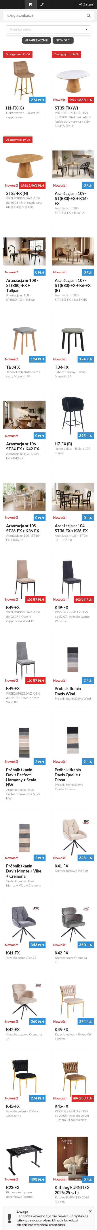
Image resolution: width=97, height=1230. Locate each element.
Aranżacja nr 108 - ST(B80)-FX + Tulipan (22, 287)
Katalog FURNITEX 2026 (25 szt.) (72, 1192)
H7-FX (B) (63, 446)
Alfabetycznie (36, 42)
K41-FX (61, 868)
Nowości (63, 42)
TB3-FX (13, 369)
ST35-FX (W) (66, 110)
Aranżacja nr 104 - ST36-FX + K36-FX (71, 530)
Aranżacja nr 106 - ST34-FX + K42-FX (22, 448)
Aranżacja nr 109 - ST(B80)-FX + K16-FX (71, 200)
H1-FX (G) (15, 110)
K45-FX (61, 1031)
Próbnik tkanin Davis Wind (68, 693)
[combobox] (48, 32)
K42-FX (61, 955)
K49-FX (13, 609)
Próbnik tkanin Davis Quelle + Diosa (68, 777)
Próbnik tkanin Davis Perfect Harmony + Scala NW (21, 779)
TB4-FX (61, 369)
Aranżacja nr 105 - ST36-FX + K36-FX (22, 530)
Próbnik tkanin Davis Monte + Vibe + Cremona (23, 873)
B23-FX (12, 1189)
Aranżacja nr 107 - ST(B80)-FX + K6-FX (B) (73, 287)
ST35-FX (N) (17, 195)
